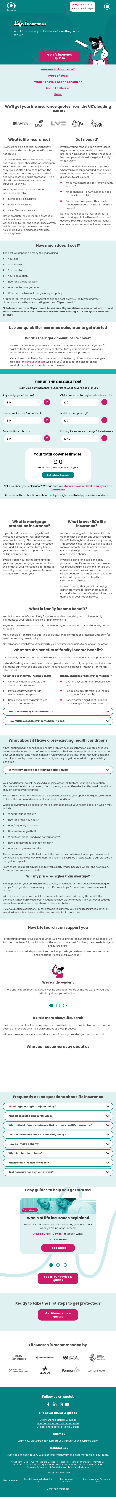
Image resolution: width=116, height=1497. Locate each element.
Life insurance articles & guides (58, 1420)
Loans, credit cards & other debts (22, 413)
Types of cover (58, 76)
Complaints (98, 1462)
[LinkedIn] (54, 1405)
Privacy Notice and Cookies (42, 1462)
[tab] (58, 712)
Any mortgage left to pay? (18, 395)
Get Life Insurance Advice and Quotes (97, 1480)
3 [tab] (69, 1005)
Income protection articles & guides (58, 1423)
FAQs (58, 94)
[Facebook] (48, 1404)
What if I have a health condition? (58, 82)
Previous (20, 1005)
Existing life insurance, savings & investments (86, 431)
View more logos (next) (107, 123)
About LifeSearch (58, 88)
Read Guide (58, 1248)
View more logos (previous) (8, 123)
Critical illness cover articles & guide (58, 1427)
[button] (58, 712)
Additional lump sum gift (74, 413)
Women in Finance (87, 1464)
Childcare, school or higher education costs (86, 395)
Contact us (58, 1448)
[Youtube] (67, 1405)
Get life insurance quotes (59, 56)
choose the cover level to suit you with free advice (81, 487)
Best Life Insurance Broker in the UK (38, 1480)
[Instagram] (61, 1405)
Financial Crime (20, 1464)
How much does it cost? (58, 69)
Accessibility (63, 1462)
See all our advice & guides (58, 1278)
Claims (58, 1434)
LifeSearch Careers (57, 1467)
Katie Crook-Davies (48, 1234)
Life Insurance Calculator (66, 1480)
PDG (100, 1464)
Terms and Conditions (81, 1462)
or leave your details (33, 362)
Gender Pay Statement (66, 1464)
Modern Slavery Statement (42, 1464)
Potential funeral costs (16, 431)
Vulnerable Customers (37, 1467)
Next (95, 1005)
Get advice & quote (58, 475)
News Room (16, 1462)
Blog (26, 1462)
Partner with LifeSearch (78, 1467)
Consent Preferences (58, 1488)
